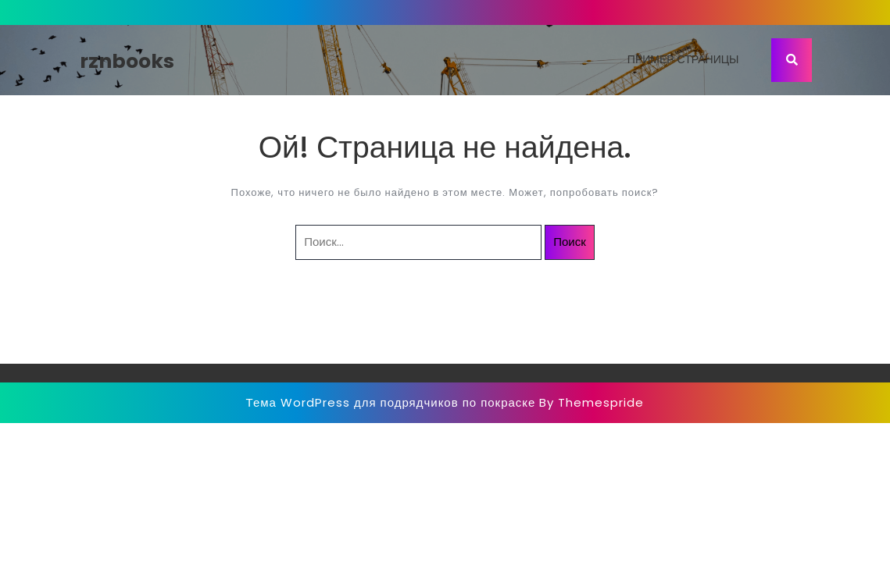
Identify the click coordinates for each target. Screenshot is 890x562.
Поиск (569, 241)
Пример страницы (683, 59)
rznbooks (127, 61)
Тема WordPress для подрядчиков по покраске (391, 402)
